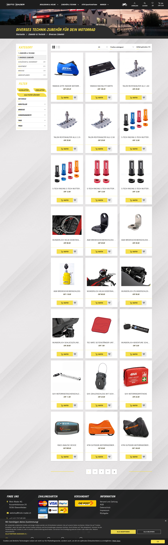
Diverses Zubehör (26, 57)
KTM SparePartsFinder (89, 4)
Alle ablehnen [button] (149, 532)
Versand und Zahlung (109, 502)
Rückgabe (104, 513)
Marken (103, 4)
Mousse (31, 71)
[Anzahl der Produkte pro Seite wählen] (103, 47)
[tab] (31, 48)
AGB (102, 504)
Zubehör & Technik (26, 53)
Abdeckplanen (31, 75)
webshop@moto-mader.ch (20, 513)
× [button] (165, 521)
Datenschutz (105, 507)
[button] (56, 534)
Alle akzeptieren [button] (123, 532)
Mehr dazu (116, 541)
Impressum (104, 510)
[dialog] (84, 532)
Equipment (31, 66)
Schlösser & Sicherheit (31, 62)
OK (158, 541)
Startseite (20, 34)
